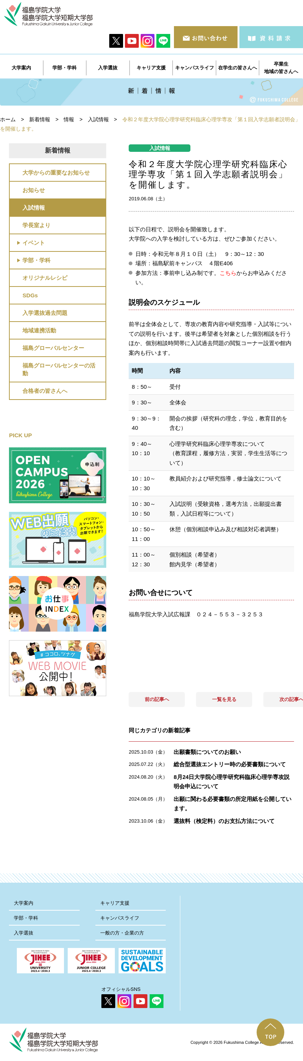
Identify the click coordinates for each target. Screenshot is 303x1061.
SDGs (30, 295)
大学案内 (23, 903)
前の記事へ (157, 699)
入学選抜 (23, 933)
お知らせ (33, 190)
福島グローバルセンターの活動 (58, 369)
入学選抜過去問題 (44, 313)
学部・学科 (36, 260)
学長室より (36, 225)
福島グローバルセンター (53, 348)
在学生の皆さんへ (237, 68)
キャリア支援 (114, 903)
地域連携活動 (39, 330)
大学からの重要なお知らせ (56, 172)
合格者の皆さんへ (44, 391)
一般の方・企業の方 (122, 933)
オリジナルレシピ (44, 278)
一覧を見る (224, 699)
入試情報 (33, 207)
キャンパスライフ (119, 918)
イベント (33, 243)
